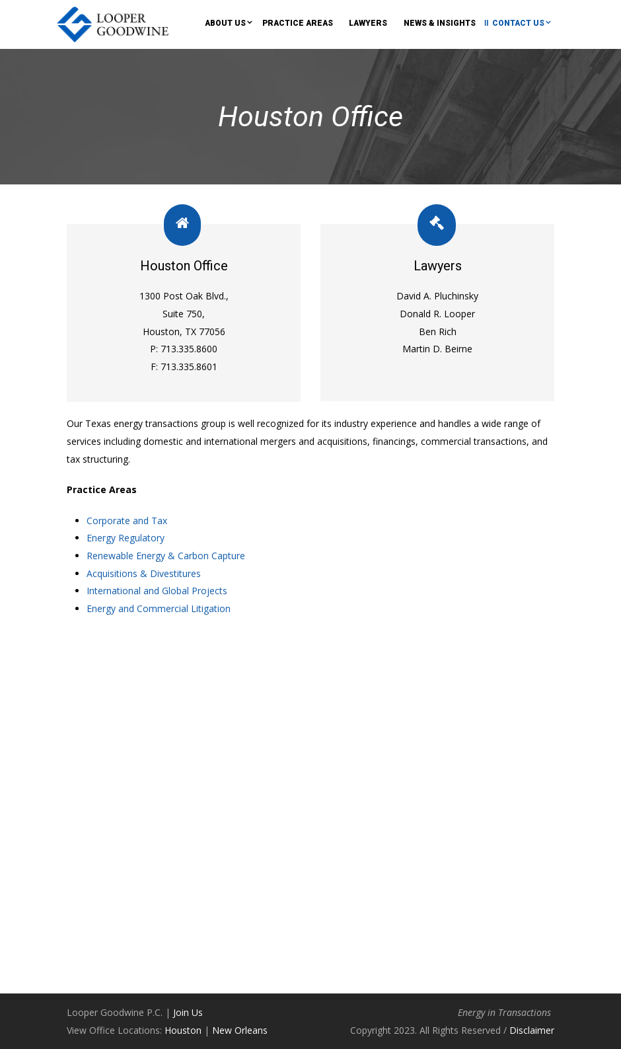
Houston (182, 1030)
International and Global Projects (157, 590)
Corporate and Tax (127, 520)
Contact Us (518, 23)
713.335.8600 (187, 348)
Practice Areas (297, 23)
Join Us (188, 1012)
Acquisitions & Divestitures (144, 573)
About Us (225, 23)
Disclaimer (531, 1030)
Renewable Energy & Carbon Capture (166, 555)
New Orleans (240, 1030)
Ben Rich (438, 331)
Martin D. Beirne (437, 348)
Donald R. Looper (437, 313)
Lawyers (368, 23)
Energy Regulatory (125, 537)
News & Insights (440, 23)
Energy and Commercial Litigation (159, 608)
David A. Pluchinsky (437, 296)
